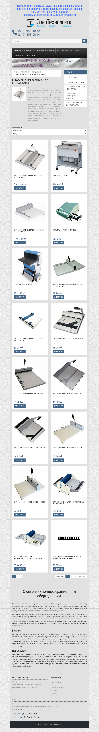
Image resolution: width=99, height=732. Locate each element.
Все (84, 576)
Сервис (77, 50)
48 (76, 576)
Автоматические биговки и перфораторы (75, 88)
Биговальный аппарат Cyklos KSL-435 (68, 393)
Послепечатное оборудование (44, 50)
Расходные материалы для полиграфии (24, 687)
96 (80, 576)
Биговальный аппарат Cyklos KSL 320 (29, 393)
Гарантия (54, 693)
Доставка (54, 690)
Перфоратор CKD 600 (61, 176)
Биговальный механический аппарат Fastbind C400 (29, 177)
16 (67, 576)
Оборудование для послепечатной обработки (27, 685)
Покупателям (19, 56)
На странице (60, 576)
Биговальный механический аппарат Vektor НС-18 (29, 340)
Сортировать (17, 127)
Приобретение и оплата (58, 687)
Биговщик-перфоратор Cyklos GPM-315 (29, 448)
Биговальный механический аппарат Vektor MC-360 (68, 285)
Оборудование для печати (20, 682)
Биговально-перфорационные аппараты (72, 96)
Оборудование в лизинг (58, 685)
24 (71, 576)
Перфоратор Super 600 (23, 284)
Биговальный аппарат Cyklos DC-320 (67, 448)
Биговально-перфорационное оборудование (30, 74)
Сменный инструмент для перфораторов (74, 104)
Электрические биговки (75, 82)
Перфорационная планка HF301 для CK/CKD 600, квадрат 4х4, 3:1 (67, 557)
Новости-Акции (56, 682)
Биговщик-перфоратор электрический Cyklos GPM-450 (68, 503)
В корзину (19, 188)
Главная (16, 72)
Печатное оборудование (23, 50)
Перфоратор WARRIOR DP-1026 (64, 230)
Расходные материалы (64, 50)
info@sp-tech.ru (20, 709)
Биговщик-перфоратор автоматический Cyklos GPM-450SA (28, 557)
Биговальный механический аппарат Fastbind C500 (29, 231)
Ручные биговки (72, 77)
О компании (31, 56)
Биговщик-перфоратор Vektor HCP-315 (68, 339)
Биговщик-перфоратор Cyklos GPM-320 (29, 502)
